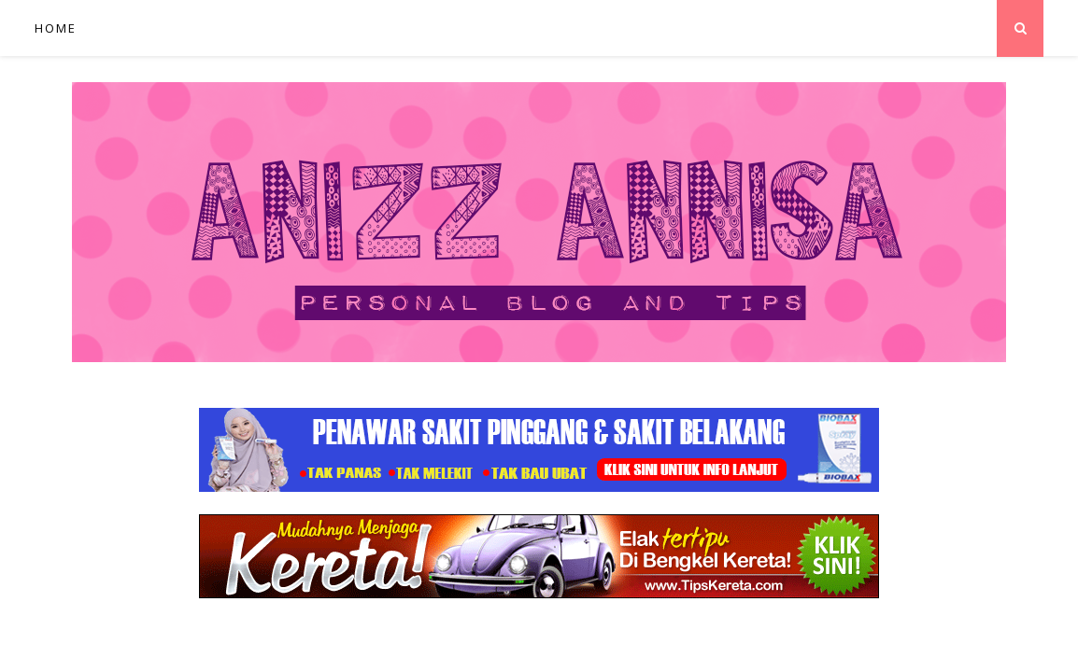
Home (56, 28)
